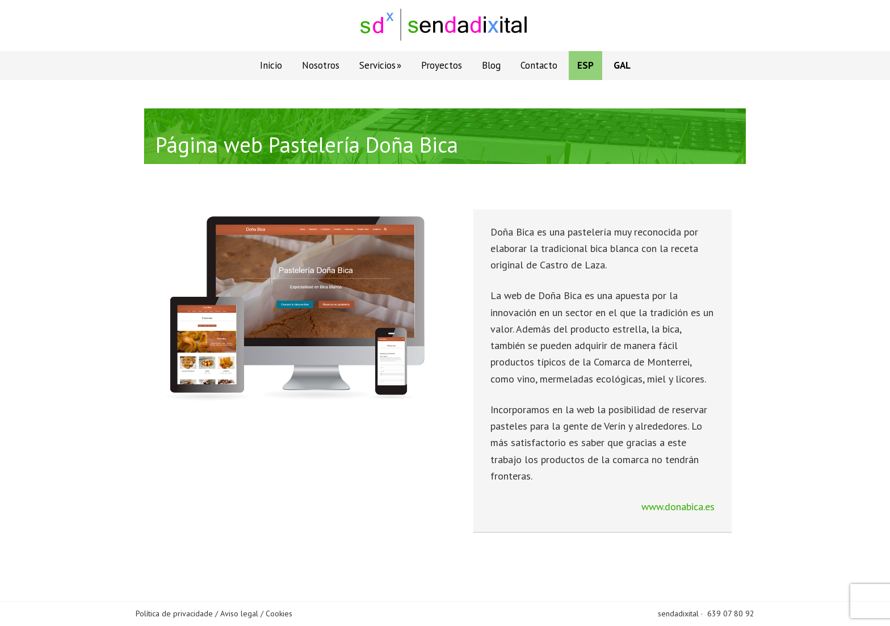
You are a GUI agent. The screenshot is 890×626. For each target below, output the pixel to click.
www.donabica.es (678, 506)
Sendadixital (445, 25)
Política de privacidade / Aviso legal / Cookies (214, 613)
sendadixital (678, 613)
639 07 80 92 (730, 613)
